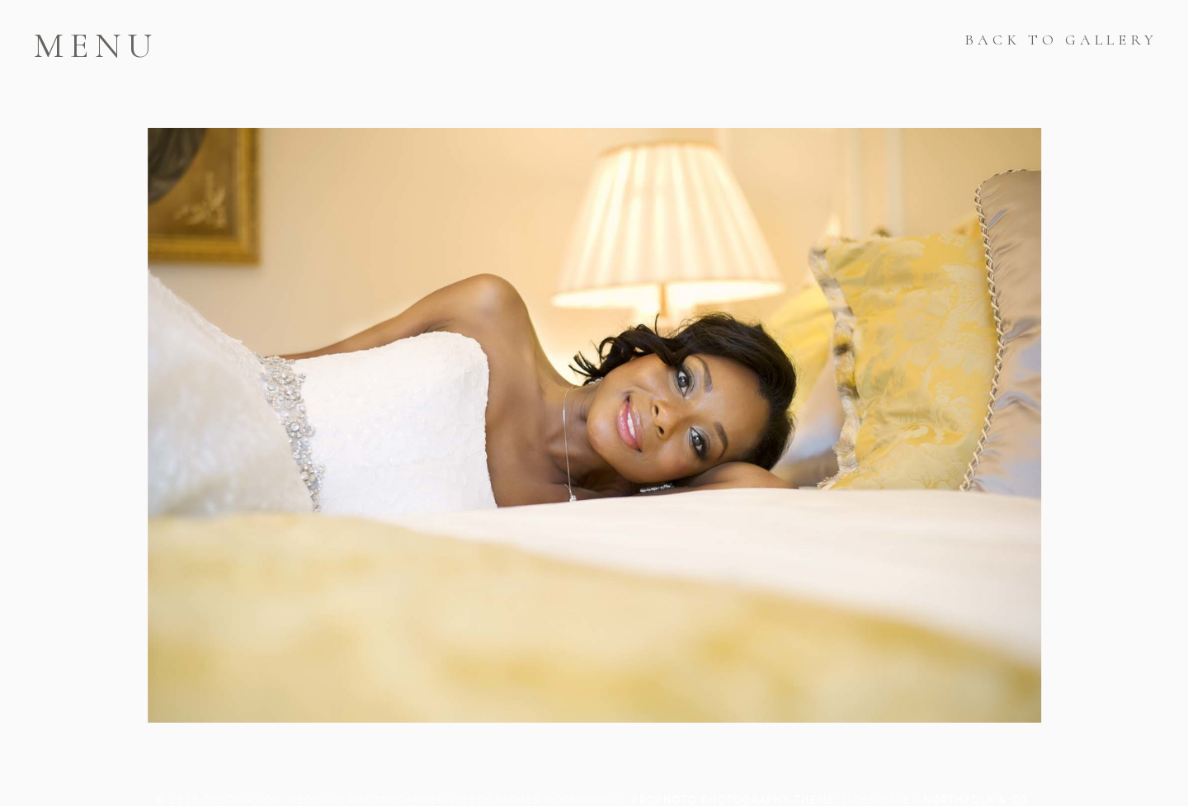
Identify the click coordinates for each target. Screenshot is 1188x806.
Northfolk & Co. (978, 799)
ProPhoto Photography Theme (733, 799)
